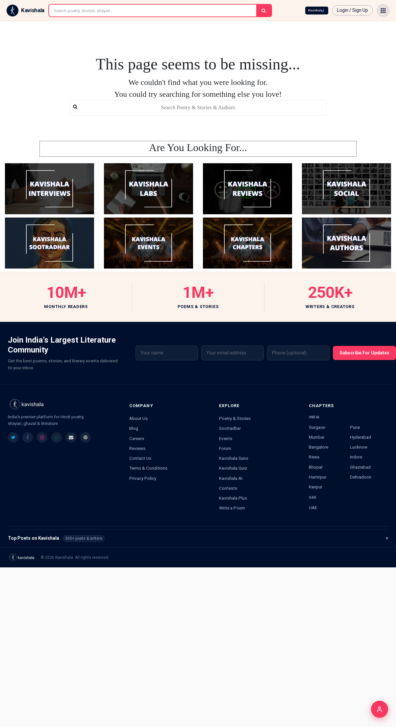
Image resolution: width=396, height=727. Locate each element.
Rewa (314, 456)
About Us (138, 418)
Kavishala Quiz (233, 468)
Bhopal (315, 467)
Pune (355, 427)
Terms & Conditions (148, 468)
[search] (198, 108)
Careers (136, 438)
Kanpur (315, 486)
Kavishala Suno (233, 458)
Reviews (137, 448)
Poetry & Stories (235, 418)
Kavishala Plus (233, 498)
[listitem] (13, 437)
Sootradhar (230, 428)
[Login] (379, 709)
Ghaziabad (360, 467)
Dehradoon (360, 477)
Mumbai (316, 437)
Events (225, 438)
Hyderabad (360, 437)
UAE (313, 507)
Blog (133, 428)
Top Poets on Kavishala (198, 538)
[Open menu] (383, 10)
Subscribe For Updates (364, 352)
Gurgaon (317, 427)
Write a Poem (232, 507)
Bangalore (318, 447)
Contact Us (140, 458)
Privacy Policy (142, 478)
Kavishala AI (230, 478)
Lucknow (358, 447)
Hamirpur (317, 477)
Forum (225, 448)
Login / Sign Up (352, 10)
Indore (356, 456)
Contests (228, 488)
